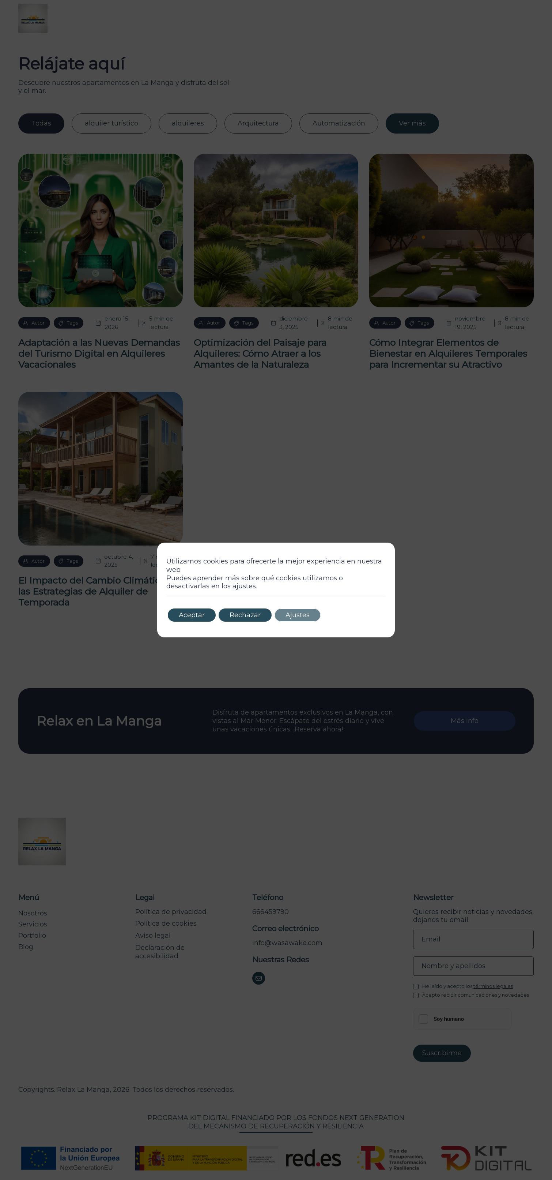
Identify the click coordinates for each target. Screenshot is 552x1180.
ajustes (244, 586)
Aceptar (192, 615)
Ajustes (298, 615)
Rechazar (245, 615)
